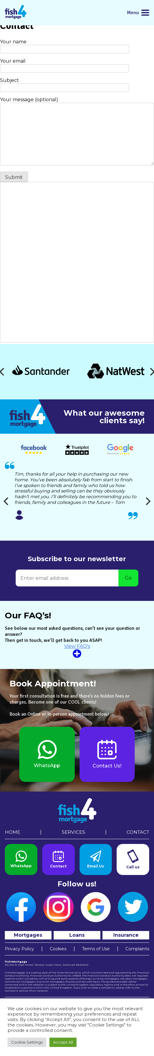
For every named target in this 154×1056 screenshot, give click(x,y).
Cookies (58, 948)
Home (12, 832)
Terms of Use (96, 948)
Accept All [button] (63, 1042)
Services (73, 832)
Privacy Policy (19, 948)
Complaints (137, 948)
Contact (138, 832)
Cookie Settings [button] (27, 1042)
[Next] (147, 501)
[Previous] (6, 501)
